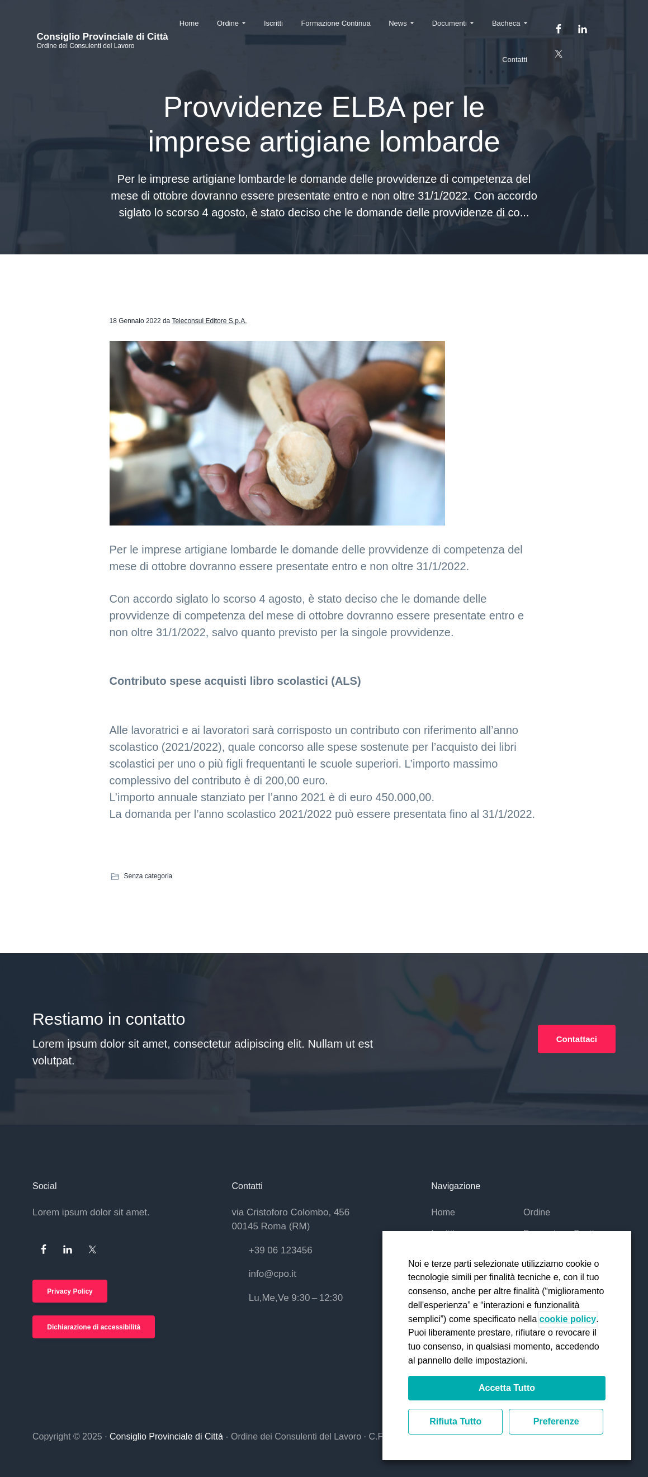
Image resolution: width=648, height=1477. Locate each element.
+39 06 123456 (281, 1250)
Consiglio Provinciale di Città (98, 37)
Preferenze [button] (556, 1421)
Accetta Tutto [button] (507, 1388)
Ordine (536, 1212)
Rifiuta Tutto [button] (455, 1421)
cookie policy (568, 1319)
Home (443, 1212)
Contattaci (576, 1039)
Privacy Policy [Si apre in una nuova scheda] (69, 1291)
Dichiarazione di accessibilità (93, 1327)
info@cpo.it (272, 1273)
